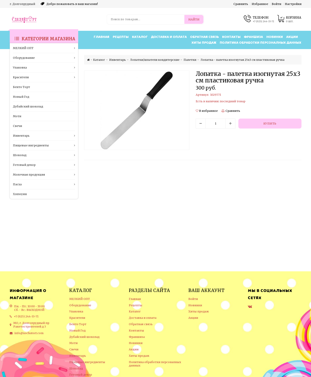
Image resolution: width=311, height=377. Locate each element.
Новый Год (77, 330)
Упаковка (76, 311)
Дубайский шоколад (84, 337)
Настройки (293, 4)
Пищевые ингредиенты (87, 362)
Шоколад (76, 368)
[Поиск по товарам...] (145, 19)
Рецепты (121, 37)
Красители (77, 318)
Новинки (274, 37)
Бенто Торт (77, 324)
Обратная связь (204, 37)
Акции (292, 37)
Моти (73, 343)
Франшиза (253, 37)
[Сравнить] (230, 111)
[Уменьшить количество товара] (201, 124)
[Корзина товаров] (289, 19)
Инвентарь (77, 356)
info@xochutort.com (28, 333)
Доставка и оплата (169, 37)
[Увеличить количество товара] (230, 124)
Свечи (73, 349)
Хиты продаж (204, 43)
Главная (101, 37)
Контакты (231, 37)
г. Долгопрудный (22, 4)
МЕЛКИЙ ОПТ (79, 299)
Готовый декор (80, 374)
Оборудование (80, 305)
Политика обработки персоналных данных (260, 43)
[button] (207, 111)
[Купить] (269, 124)
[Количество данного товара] (215, 124)
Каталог (140, 37)
